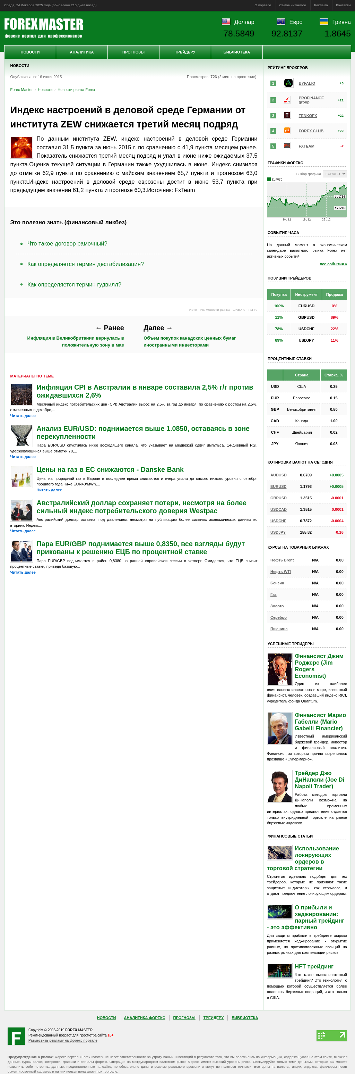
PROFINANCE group (311, 100)
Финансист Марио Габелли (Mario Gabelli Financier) (320, 721)
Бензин (277, 583)
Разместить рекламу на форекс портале (62, 1040)
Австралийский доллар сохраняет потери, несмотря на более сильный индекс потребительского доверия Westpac (142, 507)
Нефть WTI (280, 571)
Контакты (343, 5)
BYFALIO (307, 83)
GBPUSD (278, 498)
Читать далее (23, 416)
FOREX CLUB (311, 131)
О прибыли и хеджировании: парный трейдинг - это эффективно (305, 917)
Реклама (321, 5)
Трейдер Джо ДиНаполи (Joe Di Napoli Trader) (319, 779)
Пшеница (279, 629)
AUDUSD (278, 475)
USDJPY (278, 532)
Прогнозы (133, 52)
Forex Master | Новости (43, 28)
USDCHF (278, 521)
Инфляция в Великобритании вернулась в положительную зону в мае (75, 336)
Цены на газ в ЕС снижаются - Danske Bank (110, 469)
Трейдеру (185, 52)
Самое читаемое (292, 5)
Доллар (244, 22)
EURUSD (278, 486)
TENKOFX (308, 116)
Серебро (278, 617)
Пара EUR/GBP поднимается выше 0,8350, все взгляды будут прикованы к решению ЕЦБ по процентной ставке (141, 548)
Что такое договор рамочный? (67, 243)
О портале (262, 5)
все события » (333, 264)
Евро (296, 22)
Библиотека (237, 52)
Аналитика (82, 52)
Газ (273, 594)
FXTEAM (306, 146)
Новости (30, 52)
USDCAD (278, 509)
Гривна (341, 22)
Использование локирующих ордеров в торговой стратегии (303, 858)
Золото (277, 606)
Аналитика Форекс (144, 1018)
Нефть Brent (282, 560)
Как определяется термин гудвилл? (74, 284)
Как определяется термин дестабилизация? (85, 264)
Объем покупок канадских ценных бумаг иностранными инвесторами (190, 336)
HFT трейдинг (314, 966)
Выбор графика (308, 174)
